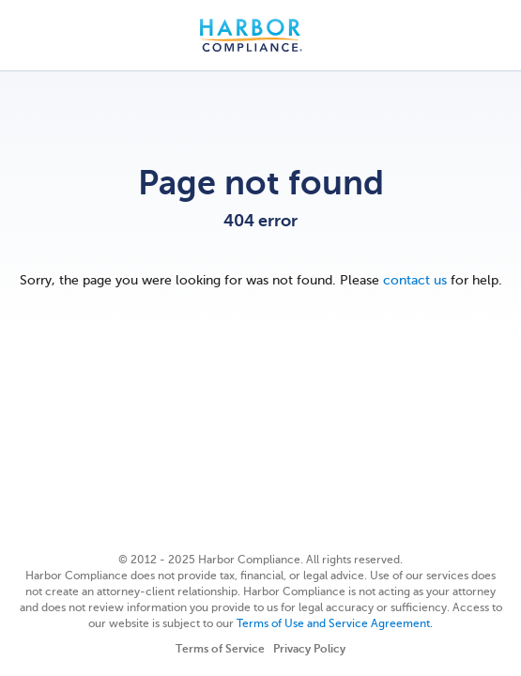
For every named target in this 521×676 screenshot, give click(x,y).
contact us (415, 280)
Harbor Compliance (261, 35)
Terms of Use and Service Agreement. (335, 623)
